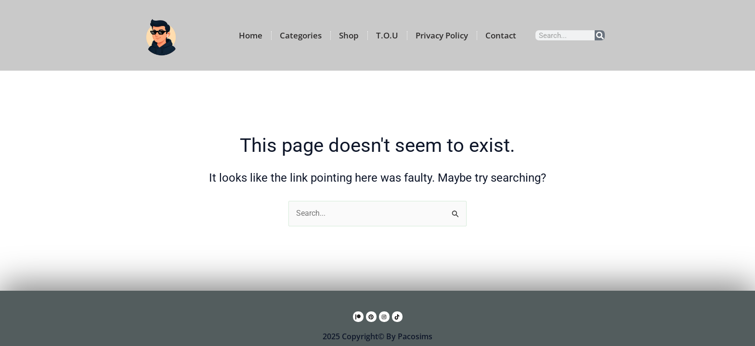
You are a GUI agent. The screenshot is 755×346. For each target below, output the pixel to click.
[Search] (600, 35)
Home (250, 35)
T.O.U (387, 35)
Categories (301, 35)
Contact (500, 35)
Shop (349, 35)
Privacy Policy (442, 35)
